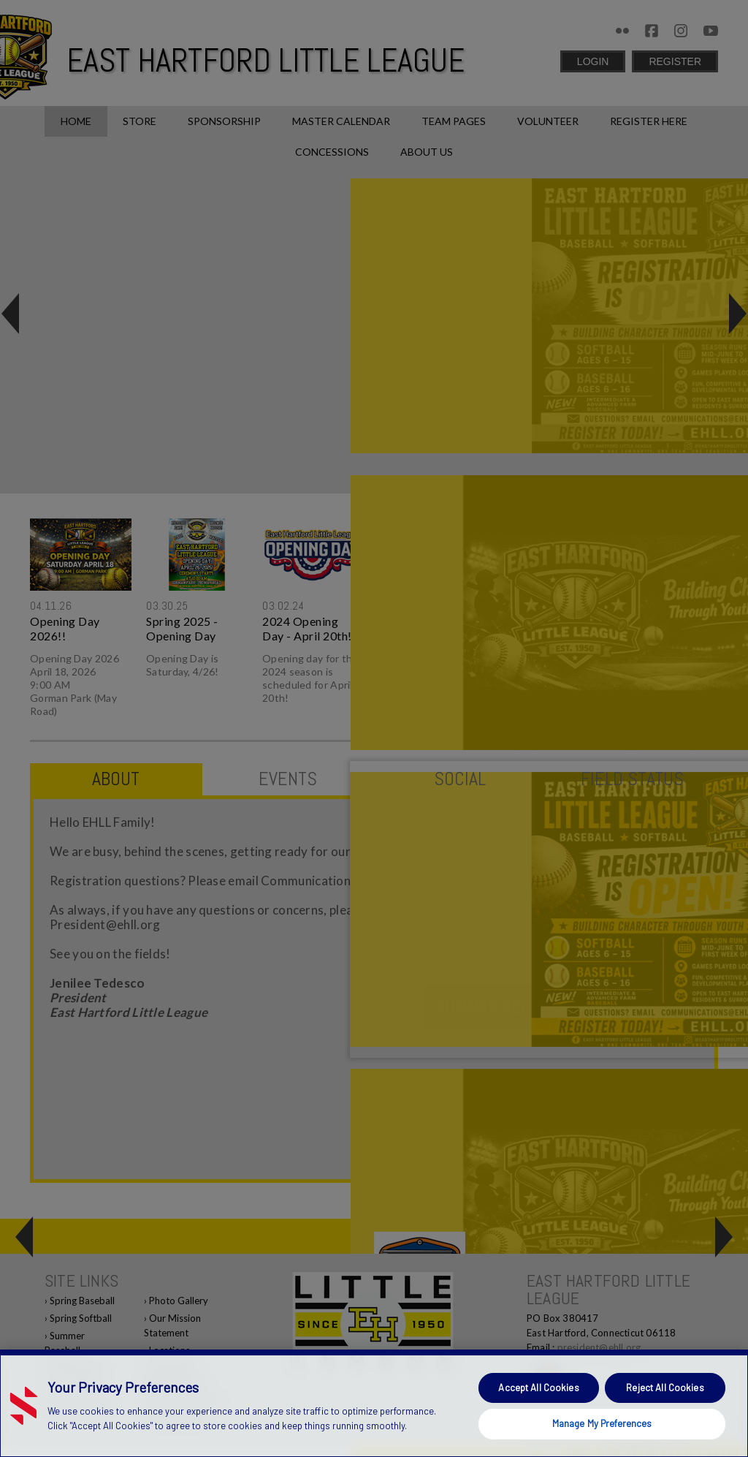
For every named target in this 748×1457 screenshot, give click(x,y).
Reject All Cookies (664, 1387)
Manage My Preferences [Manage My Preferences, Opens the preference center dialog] (602, 1423)
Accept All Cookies (538, 1387)
